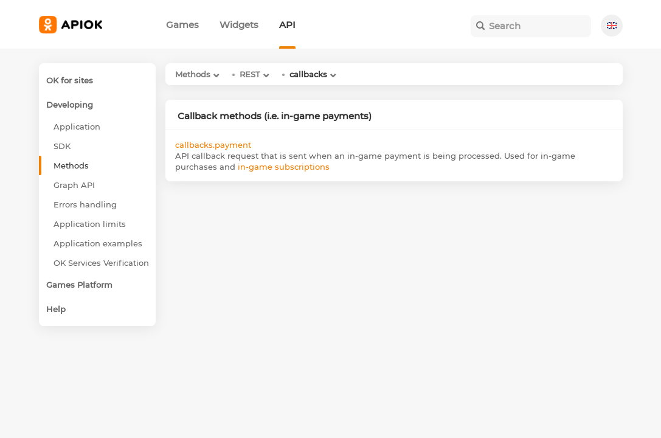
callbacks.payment (213, 145)
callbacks (308, 74)
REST (250, 74)
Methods (192, 74)
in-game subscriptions (284, 167)
